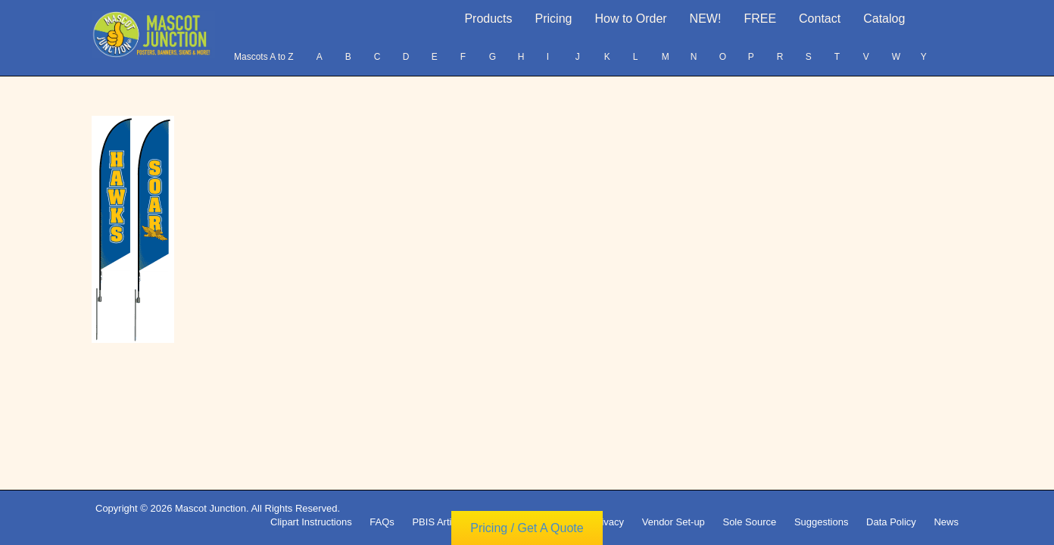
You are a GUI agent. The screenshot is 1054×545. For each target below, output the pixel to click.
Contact (819, 18)
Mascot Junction (210, 508)
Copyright (553, 522)
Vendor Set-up (673, 522)
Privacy (607, 522)
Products (488, 18)
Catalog (884, 18)
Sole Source (749, 522)
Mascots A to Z (264, 56)
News (946, 522)
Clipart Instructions (311, 522)
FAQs (382, 522)
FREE (760, 18)
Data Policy (891, 522)
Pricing (553, 18)
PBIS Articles (440, 522)
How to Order (630, 18)
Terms (500, 522)
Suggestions (821, 522)
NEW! (706, 18)
